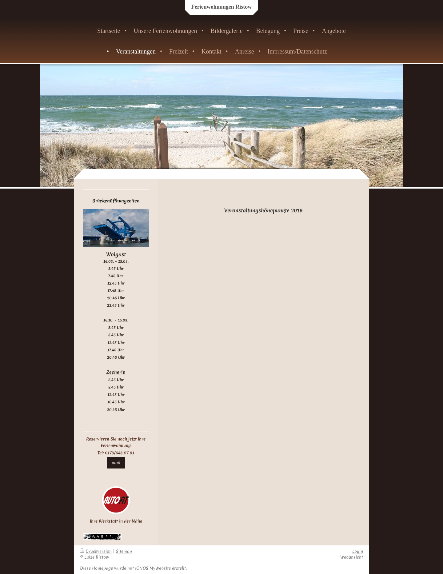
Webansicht (351, 557)
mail (116, 462)
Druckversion (96, 551)
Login (357, 551)
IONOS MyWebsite (153, 568)
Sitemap (124, 551)
